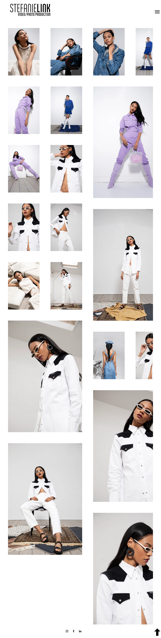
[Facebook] (73, 631)
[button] (157, 12)
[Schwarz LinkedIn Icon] (80, 631)
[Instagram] (67, 631)
